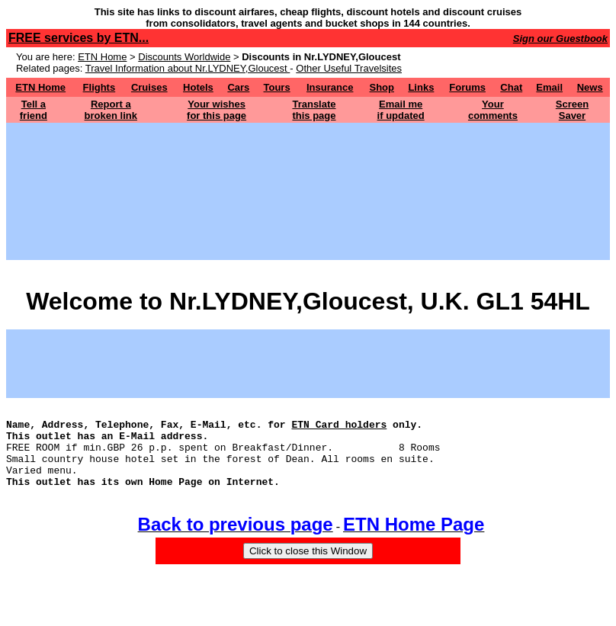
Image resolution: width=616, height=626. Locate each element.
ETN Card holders (339, 428)
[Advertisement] (308, 157)
